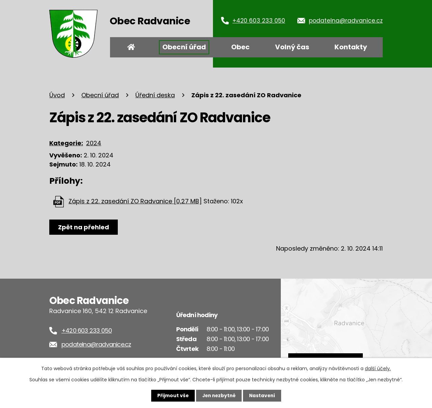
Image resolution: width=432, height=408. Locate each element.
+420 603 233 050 (259, 21)
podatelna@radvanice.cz (346, 21)
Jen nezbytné (218, 395)
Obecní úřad (184, 47)
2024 (93, 143)
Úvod (131, 47)
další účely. (378, 368)
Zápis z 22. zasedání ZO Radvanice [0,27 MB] (135, 201)
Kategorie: (66, 143)
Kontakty (350, 47)
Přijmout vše (171, 395)
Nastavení (263, 395)
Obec (240, 47)
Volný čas (292, 47)
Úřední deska (155, 95)
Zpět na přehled (83, 227)
